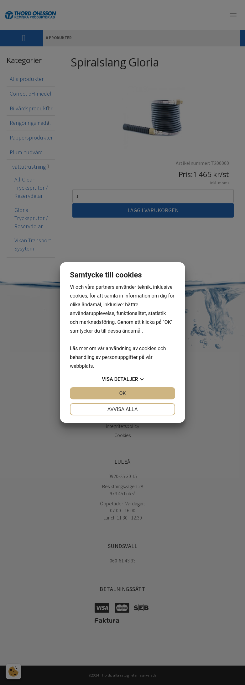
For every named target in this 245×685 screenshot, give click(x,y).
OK (122, 393)
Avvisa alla (122, 409)
